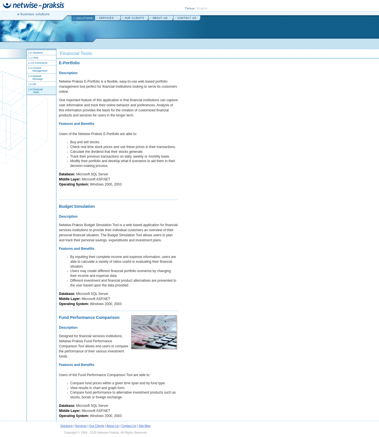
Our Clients (96, 425)
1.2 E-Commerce (37, 62)
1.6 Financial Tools (35, 91)
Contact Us (128, 425)
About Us (113, 425)
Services (81, 425)
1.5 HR (31, 84)
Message (37, 79)
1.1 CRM (32, 57)
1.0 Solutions (35, 52)
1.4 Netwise (34, 76)
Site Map (145, 425)
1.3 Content (34, 68)
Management (39, 70)
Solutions (66, 425)
